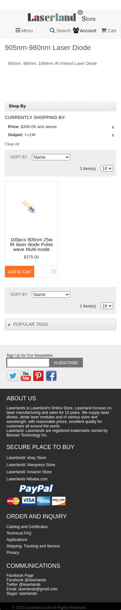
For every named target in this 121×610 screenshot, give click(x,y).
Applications (16, 539)
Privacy (12, 552)
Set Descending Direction (76, 158)
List (108, 157)
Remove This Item (113, 127)
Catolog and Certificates (27, 527)
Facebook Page (20, 575)
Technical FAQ (18, 533)
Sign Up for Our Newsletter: (30, 355)
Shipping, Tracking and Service (33, 546)
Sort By (18, 157)
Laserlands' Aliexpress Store (30, 465)
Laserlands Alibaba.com (26, 479)
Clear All (12, 144)
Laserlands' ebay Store (26, 457)
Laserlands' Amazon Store (29, 472)
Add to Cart (19, 271)
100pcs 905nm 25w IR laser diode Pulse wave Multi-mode (31, 244)
